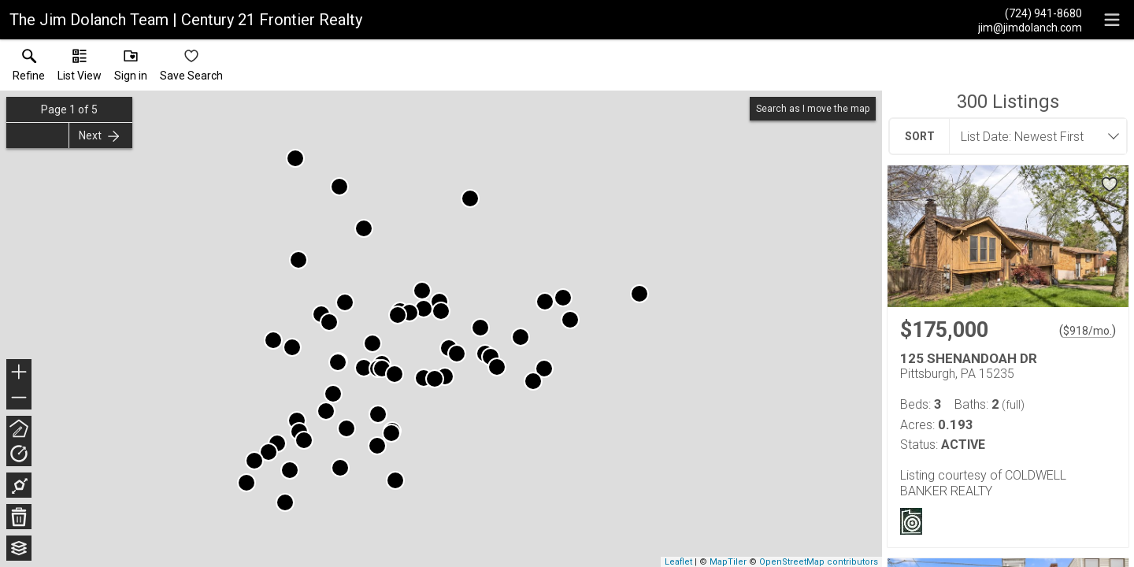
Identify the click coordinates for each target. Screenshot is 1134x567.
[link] (29, 68)
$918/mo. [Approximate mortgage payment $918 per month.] (1087, 330)
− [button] (18, 398)
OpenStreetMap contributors (818, 562)
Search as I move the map (812, 108)
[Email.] (1030, 27)
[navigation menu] (1112, 19)
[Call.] (1030, 13)
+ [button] (19, 373)
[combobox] (1033, 136)
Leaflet (678, 562)
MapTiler (728, 562)
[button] (79, 68)
